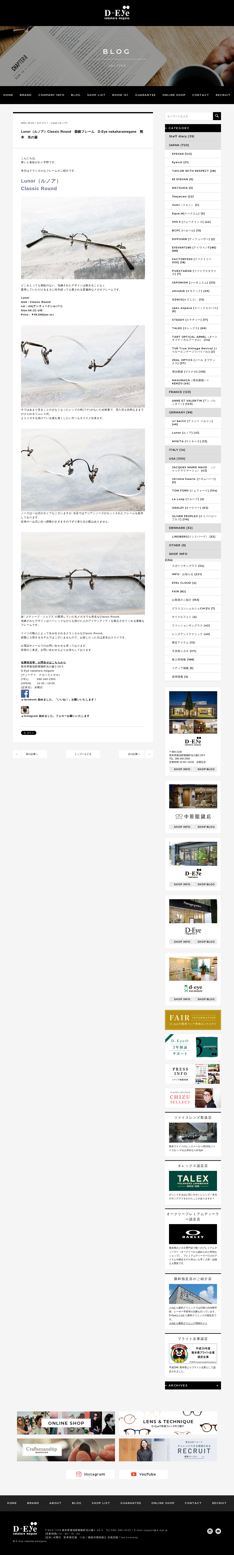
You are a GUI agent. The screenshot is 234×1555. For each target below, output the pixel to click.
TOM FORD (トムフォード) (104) (194, 490)
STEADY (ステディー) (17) (190, 319)
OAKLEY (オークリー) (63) (190, 507)
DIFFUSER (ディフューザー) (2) (193, 239)
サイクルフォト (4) (184, 616)
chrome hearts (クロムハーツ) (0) (194, 480)
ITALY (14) (177, 450)
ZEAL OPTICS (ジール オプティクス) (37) (193, 361)
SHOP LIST (96, 94)
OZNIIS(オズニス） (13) (188, 299)
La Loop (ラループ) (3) (188, 499)
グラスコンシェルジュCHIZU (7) (193, 608)
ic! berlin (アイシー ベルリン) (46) (192, 422)
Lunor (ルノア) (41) (185, 432)
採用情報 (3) (180, 676)
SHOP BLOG (206, 769)
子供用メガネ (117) (184, 651)
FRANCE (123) (180, 392)
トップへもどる (83, 754)
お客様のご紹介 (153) (186, 599)
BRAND (26, 94)
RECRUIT (223, 94)
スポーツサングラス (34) (188, 565)
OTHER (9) (177, 545)
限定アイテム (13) (183, 642)
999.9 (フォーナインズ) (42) (191, 221)
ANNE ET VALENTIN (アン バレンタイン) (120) (194, 402)
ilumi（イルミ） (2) (185, 204)
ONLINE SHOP (173, 94)
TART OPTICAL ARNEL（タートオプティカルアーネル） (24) (195, 338)
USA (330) (177, 458)
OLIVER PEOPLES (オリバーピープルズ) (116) (194, 517)
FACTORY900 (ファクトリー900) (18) (192, 260)
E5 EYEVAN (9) (183, 179)
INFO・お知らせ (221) (187, 574)
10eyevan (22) (183, 196)
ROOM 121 (120, 94)
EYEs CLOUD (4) (184, 582)
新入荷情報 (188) (183, 659)
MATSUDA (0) (182, 187)
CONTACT (200, 94)
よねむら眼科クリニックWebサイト (188, 1323)
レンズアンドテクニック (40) (191, 634)
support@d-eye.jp (156, 1530)
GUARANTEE (145, 94)
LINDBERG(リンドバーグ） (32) (194, 536)
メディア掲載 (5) (183, 668)
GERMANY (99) (181, 412)
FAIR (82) (179, 591)
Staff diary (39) (181, 136)
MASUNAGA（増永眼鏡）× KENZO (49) (190, 382)
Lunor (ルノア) (59, 123)
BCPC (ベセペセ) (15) (186, 230)
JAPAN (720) (179, 145)
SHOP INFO (178, 554)
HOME (8, 94)
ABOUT (55, 1503)
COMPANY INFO (51, 94)
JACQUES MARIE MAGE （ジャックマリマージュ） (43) (194, 469)
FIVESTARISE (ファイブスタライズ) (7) (194, 272)
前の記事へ (32, 754)
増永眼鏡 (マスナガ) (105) (189, 371)
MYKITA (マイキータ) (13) (189, 441)
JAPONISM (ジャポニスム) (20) (193, 282)
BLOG (76, 94)
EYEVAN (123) (182, 153)
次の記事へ (134, 754)
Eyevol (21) (180, 162)
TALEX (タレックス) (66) (189, 328)
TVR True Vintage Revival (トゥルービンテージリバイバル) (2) (195, 350)
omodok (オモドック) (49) (191, 290)
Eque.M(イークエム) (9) (188, 213)
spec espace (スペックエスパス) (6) (195, 309)
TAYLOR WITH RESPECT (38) (194, 170)
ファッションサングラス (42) (191, 625)
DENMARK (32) (181, 528)
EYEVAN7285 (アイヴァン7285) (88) (194, 249)
